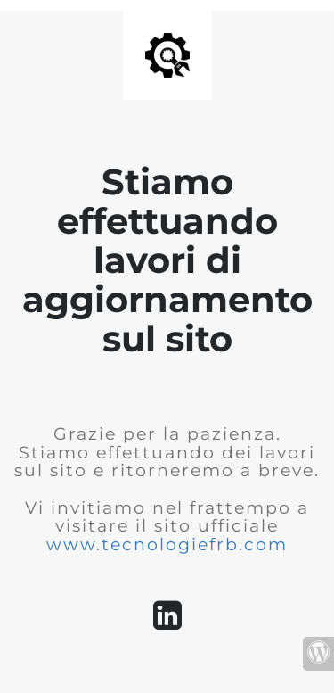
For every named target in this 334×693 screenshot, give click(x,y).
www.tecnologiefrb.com (167, 544)
